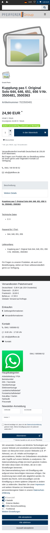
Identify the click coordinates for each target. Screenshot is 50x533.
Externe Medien (12, 503)
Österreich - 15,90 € (10, 290)
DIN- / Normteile (8, 382)
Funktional (10, 509)
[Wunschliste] (34, 2)
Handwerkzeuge (8, 385)
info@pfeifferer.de (12, 172)
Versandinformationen (14, 316)
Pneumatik (6, 402)
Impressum (40, 484)
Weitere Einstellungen (11, 512)
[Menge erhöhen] (10, 131)
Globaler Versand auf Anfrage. (14, 299)
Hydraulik (6, 399)
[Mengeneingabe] (5, 132)
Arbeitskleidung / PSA (11, 376)
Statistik (9, 500)
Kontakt (8, 341)
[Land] (26, 2)
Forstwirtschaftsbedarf (11, 393)
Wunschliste (8, 140)
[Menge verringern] (10, 134)
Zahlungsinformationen (13, 311)
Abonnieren (28, 436)
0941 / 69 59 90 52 (12, 168)
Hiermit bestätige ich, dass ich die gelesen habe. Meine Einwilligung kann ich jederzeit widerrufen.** (23, 427)
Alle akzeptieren (25, 517)
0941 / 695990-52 (11, 327)
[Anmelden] (3, 2)
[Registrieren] (7, 2)
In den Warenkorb (34, 132)
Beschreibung (9, 185)
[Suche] (44, 7)
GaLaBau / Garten (9, 396)
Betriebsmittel (7, 379)
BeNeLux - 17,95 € (10, 296)
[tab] (25, 185)
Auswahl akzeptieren (25, 528)
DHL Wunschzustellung (16, 506)
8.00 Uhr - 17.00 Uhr (13, 332)
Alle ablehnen (25, 522)
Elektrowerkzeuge (9, 388)
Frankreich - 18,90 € (10, 293)
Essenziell (10, 497)
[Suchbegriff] (21, 7)
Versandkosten (22, 144)
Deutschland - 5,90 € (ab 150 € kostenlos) (19, 288)
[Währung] (30, 2)
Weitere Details (10, 193)
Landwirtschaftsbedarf (11, 390)
